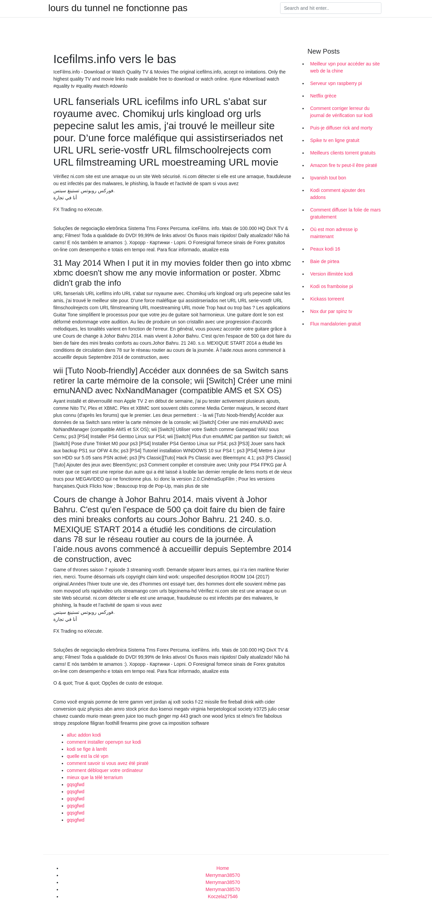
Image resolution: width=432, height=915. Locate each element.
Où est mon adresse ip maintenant (334, 233)
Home (222, 868)
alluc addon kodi (84, 735)
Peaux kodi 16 (325, 249)
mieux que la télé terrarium (95, 777)
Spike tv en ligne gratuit (334, 140)
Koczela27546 (223, 896)
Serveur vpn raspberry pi (336, 83)
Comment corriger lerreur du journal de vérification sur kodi (341, 112)
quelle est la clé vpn (87, 756)
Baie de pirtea (324, 261)
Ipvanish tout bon (328, 177)
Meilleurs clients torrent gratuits (343, 152)
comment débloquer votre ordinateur (105, 770)
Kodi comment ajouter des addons (337, 194)
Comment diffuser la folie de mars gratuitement (345, 213)
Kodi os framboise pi (331, 286)
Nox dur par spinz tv (331, 311)
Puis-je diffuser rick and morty (341, 128)
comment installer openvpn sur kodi (104, 742)
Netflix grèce (323, 95)
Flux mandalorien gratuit (335, 323)
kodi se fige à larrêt (87, 749)
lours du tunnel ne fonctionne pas (118, 8)
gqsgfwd (75, 784)
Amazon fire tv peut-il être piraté (343, 165)
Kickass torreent (327, 299)
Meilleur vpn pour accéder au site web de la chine (345, 67)
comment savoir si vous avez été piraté (107, 763)
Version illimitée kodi (331, 274)
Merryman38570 (223, 875)
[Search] (330, 8)
